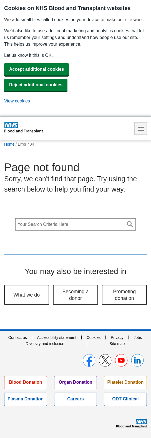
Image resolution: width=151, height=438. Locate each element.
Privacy (117, 337)
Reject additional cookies (35, 84)
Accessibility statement (56, 337)
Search (130, 224)
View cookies (17, 101)
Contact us (17, 337)
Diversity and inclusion (45, 343)
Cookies (94, 337)
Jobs (138, 337)
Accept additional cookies (36, 69)
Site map (117, 343)
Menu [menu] (140, 128)
